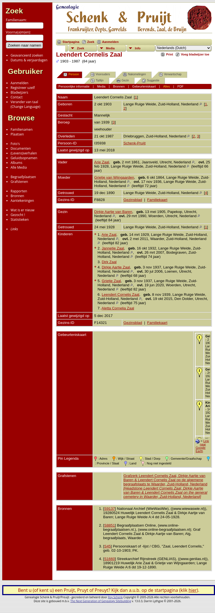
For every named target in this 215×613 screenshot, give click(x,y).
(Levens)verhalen (24, 153)
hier (193, 590)
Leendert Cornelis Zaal (120, 294)
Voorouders (100, 74)
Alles (166, 86)
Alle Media (19, 167)
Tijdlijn (97, 81)
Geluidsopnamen (24, 158)
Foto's (15, 143)
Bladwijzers (19, 92)
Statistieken (20, 219)
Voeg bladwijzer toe (195, 54)
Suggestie (150, 81)
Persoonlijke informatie (73, 86)
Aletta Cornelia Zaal (117, 308)
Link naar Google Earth (202, 446)
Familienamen (22, 129)
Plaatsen (17, 134)
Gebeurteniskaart (144, 86)
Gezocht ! (18, 214)
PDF (180, 86)
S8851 (109, 525)
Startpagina (70, 41)
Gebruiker (25, 71)
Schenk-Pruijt (134, 143)
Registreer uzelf (23, 87)
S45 (107, 546)
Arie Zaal (101, 162)
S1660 (109, 559)
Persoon (71, 74)
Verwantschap (170, 74)
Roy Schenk (115, 597)
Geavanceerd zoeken (27, 55)
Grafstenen (19, 181)
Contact (17, 97)
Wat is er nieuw (23, 210)
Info (137, 48)
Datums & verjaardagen (29, 60)
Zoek (14, 11)
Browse (21, 118)
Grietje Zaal (111, 281)
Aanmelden (19, 83)
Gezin (123, 81)
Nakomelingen (134, 74)
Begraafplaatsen (23, 177)
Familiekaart (157, 200)
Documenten (21, 148)
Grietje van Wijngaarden (114, 177)
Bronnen (17, 195)
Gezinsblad (132, 200)
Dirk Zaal (109, 262)
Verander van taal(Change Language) (25, 104)
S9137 (109, 509)
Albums (16, 162)
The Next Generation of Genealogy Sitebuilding (100, 601)
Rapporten (19, 191)
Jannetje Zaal (113, 248)
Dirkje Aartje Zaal (116, 267)
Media (110, 48)
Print (169, 54)
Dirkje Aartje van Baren (113, 212)
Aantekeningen (22, 200)
